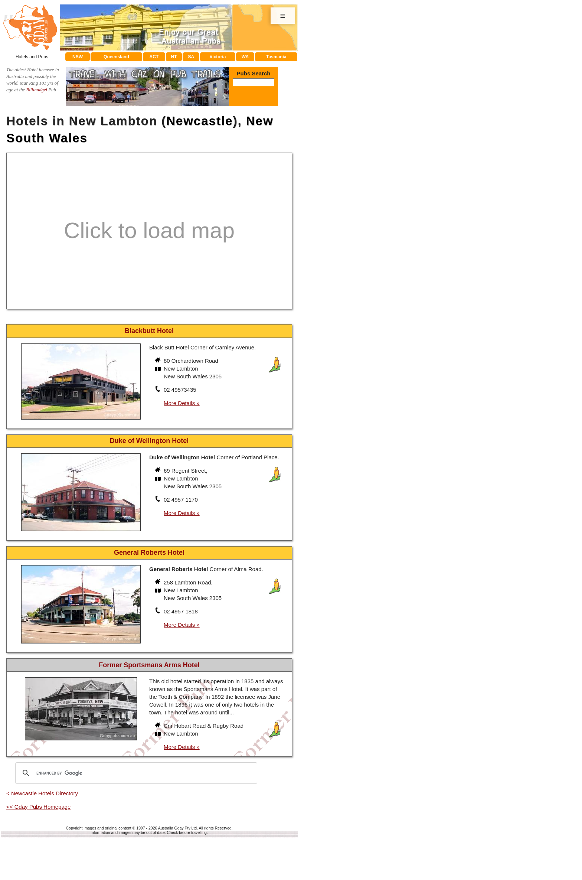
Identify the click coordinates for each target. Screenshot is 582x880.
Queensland (116, 56)
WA (245, 56)
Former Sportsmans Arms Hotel (149, 665)
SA (191, 56)
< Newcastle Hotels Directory (42, 793)
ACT (154, 56)
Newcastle (199, 121)
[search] (135, 773)
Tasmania (276, 56)
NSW (77, 56)
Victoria (218, 56)
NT (174, 56)
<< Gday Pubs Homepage (38, 807)
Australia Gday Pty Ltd (177, 828)
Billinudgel (36, 89)
